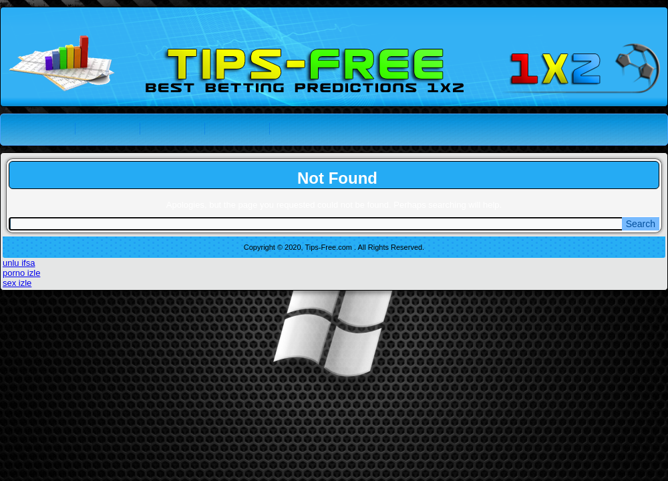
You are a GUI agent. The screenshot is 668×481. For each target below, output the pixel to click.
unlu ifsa (19, 263)
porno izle (21, 273)
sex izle (17, 283)
